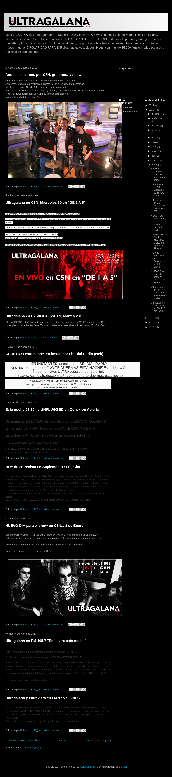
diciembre (157, 113)
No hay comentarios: (52, 186)
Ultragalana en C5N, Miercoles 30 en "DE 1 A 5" (45, 203)
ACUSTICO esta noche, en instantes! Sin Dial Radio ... (158, 223)
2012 (152, 318)
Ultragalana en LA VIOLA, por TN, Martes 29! (43, 316)
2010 (152, 327)
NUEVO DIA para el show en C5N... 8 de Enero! (45, 526)
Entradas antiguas (98, 740)
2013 (152, 110)
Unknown (128, 107)
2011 (152, 322)
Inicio (62, 740)
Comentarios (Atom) (30, 747)
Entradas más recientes (22, 740)
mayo (155, 151)
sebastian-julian (88, 766)
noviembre (157, 118)
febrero (156, 160)
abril (154, 155)
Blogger (123, 766)
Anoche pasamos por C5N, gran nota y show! (44, 75)
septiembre (157, 130)
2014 (152, 105)
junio (154, 146)
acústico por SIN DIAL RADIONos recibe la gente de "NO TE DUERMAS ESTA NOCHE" (59, 366)
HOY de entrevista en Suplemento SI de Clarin (44, 467)
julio (154, 142)
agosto (155, 137)
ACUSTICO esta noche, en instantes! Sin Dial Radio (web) (54, 354)
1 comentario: (50, 337)
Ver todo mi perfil (128, 111)
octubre (156, 125)
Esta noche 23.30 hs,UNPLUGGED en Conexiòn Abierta (52, 410)
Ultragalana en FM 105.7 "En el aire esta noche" (45, 641)
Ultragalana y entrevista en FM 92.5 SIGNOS (42, 698)
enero (155, 164)
